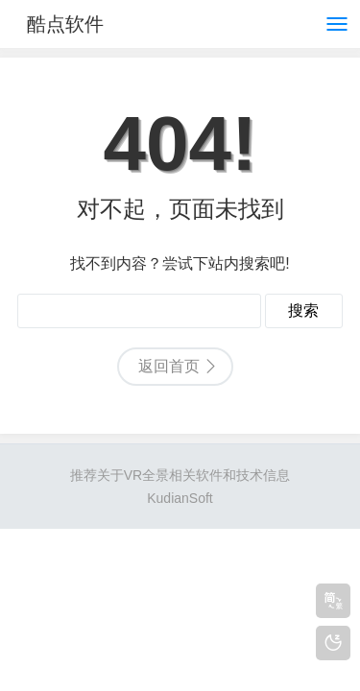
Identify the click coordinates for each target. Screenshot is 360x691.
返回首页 (169, 366)
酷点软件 (65, 24)
